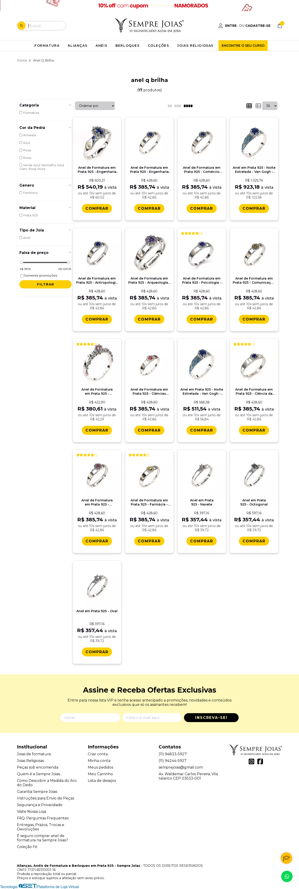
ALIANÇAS (77, 45)
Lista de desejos (102, 780)
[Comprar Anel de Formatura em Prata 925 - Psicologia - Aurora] (202, 319)
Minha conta (99, 761)
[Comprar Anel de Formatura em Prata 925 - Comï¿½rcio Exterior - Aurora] (202, 208)
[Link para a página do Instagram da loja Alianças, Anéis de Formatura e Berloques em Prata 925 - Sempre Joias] (251, 761)
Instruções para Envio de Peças (45, 798)
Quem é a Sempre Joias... (39, 774)
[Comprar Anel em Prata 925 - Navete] (202, 541)
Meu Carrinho (100, 774)
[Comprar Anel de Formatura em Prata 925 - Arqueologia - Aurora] (149, 319)
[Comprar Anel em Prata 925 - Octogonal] (254, 541)
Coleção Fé (27, 847)
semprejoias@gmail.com (181, 767)
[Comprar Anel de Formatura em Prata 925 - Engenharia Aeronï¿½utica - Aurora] (149, 208)
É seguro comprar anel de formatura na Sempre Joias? (42, 838)
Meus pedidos (100, 767)
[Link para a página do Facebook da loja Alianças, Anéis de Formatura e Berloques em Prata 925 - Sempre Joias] (260, 761)
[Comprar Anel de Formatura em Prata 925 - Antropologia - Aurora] (97, 319)
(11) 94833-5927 (173, 754)
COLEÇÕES (158, 45)
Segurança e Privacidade (39, 805)
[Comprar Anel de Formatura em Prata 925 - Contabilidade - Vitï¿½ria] (97, 430)
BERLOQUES (127, 45)
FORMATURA (47, 45)
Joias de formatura (34, 754)
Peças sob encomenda (37, 767)
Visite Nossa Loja (31, 811)
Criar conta (98, 754)
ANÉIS (101, 45)
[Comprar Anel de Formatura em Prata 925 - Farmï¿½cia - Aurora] (149, 541)
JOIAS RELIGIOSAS (195, 45)
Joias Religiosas (30, 761)
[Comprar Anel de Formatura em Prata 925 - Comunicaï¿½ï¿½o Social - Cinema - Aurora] (254, 319)
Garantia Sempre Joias (37, 791)
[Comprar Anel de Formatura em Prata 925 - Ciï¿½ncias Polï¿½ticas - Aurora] (149, 430)
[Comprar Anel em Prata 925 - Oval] (97, 651)
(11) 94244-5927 (173, 761)
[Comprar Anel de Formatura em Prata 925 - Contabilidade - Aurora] (97, 541)
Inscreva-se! (211, 717)
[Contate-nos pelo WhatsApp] (287, 876)
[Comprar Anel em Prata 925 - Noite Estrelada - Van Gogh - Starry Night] (254, 208)
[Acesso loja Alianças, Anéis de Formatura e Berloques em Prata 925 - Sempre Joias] (244, 26)
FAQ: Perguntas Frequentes (43, 818)
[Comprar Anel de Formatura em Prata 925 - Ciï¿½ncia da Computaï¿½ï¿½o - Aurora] (254, 430)
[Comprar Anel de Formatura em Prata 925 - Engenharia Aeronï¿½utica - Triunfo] (97, 208)
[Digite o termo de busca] (46, 26)
